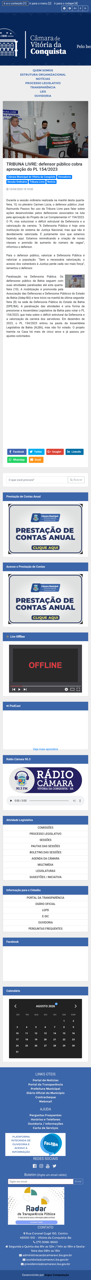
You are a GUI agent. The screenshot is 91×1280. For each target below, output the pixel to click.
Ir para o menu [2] (40, 3)
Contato (45, 1227)
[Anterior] (15, 1006)
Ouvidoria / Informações (45, 1123)
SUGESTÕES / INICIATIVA (45, 877)
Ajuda (45, 1109)
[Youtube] (48, 1166)
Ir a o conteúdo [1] (15, 3)
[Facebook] (35, 1166)
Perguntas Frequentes (46, 928)
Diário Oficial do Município (45, 1093)
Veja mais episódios (45, 749)
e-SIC (45, 916)
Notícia (51, 181)
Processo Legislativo (43, 83)
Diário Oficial (45, 904)
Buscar (76, 479)
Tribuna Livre (37, 181)
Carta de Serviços (45, 1128)
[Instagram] (41, 1166)
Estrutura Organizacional (43, 74)
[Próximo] (76, 1006)
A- (85, 8)
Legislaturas (45, 871)
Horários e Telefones (45, 1119)
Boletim (30, 1175)
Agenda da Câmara (45, 858)
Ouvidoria (42, 96)
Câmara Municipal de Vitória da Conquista (31, 176)
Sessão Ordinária (17, 181)
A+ (75, 8)
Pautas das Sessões (45, 846)
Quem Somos (43, 70)
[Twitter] (54, 1166)
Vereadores (64, 176)
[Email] (40, 1181)
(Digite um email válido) (52, 1175)
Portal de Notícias (45, 1080)
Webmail (45, 1101)
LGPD (45, 910)
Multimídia (45, 864)
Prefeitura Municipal (45, 1088)
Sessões (45, 840)
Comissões (45, 827)
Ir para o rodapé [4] (66, 3)
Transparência (42, 87)
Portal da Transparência (45, 897)
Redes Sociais (45, 1159)
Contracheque (45, 1097)
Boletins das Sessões (45, 852)
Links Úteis (45, 1074)
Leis (43, 91)
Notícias (43, 79)
